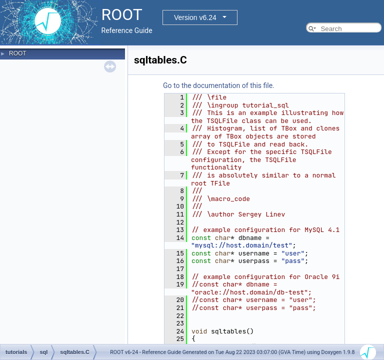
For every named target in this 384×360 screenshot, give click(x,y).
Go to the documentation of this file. (218, 86)
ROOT (17, 53)
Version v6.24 (195, 18)
